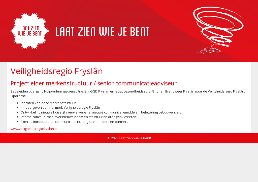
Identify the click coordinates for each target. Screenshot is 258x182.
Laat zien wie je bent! (135, 138)
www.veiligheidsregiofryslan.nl (34, 128)
